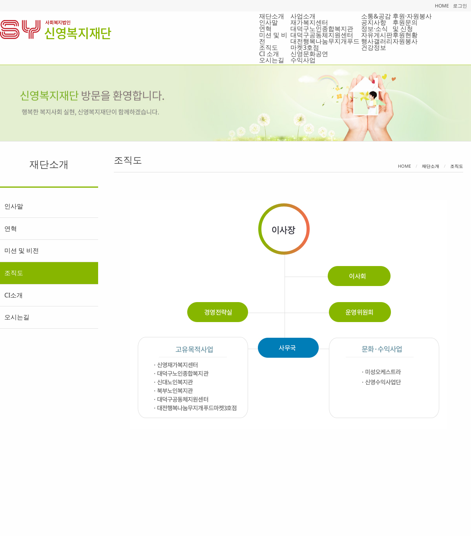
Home (404, 166)
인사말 (268, 22)
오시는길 (271, 60)
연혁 (265, 28)
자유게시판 (376, 35)
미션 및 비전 (273, 38)
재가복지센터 (309, 22)
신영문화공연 (309, 54)
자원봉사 (405, 41)
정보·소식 (374, 28)
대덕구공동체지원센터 (321, 35)
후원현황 (405, 35)
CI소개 (13, 295)
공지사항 (373, 22)
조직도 (268, 47)
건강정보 (373, 47)
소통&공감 (376, 16)
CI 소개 (269, 54)
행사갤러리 (376, 41)
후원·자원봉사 (412, 16)
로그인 (460, 5)
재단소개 (271, 16)
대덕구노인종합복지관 (321, 28)
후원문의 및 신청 (405, 25)
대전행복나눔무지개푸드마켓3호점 (325, 44)
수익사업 (303, 60)
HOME (442, 5)
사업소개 (303, 16)
